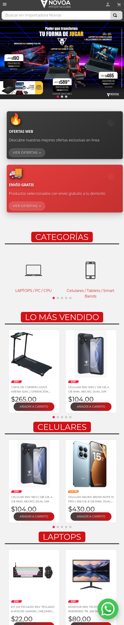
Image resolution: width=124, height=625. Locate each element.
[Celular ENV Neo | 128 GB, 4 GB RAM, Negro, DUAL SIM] (90, 371)
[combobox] (62, 15)
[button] (58, 96)
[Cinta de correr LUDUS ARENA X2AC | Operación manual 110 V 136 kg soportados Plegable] (33, 371)
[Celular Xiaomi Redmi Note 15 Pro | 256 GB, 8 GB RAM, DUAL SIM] (90, 481)
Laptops (62, 537)
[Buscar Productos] (116, 15)
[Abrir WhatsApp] (108, 609)
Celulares (62, 427)
